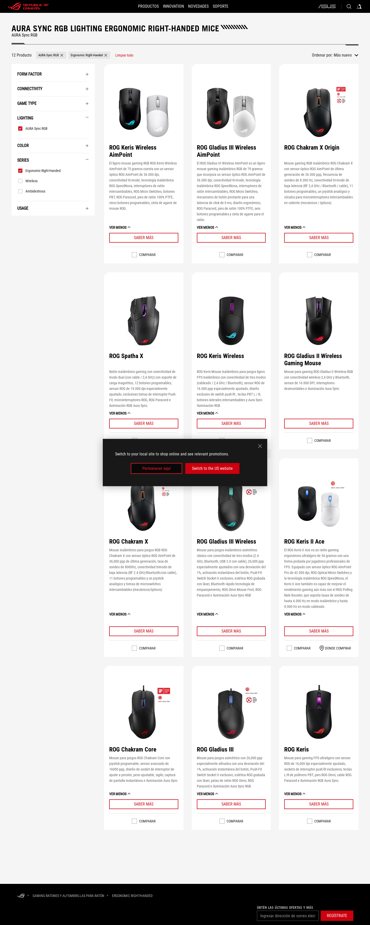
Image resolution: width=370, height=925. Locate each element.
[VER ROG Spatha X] (143, 320)
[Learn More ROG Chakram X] (143, 631)
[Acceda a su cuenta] (359, 6)
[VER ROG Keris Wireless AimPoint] (143, 112)
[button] (143, 6)
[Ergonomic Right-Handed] (132, 896)
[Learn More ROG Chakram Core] (143, 804)
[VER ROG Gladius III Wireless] (231, 506)
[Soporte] (225, 6)
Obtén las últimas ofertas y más (285, 907)
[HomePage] (21, 896)
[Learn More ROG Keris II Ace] (318, 631)
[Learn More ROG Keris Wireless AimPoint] (143, 238)
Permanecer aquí (156, 468)
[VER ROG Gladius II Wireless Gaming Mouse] (318, 320)
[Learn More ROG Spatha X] (143, 423)
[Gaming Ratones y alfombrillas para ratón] (68, 896)
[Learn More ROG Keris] (318, 804)
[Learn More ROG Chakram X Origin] (318, 238)
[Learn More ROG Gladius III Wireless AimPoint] (231, 238)
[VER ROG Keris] (318, 714)
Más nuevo (343, 55)
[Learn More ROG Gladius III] (231, 804)
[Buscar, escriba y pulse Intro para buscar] (349, 6)
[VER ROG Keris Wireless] (231, 320)
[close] (260, 446)
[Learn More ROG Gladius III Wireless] (231, 631)
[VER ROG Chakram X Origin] (318, 112)
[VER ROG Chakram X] (143, 506)
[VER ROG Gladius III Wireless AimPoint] (231, 112)
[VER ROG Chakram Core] (143, 714)
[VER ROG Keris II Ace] (318, 506)
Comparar (147, 255)
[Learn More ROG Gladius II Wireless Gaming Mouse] (318, 423)
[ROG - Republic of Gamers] (28, 6)
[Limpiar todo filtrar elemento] (124, 55)
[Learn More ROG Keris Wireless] (231, 423)
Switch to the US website (212, 468)
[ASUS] (327, 6)
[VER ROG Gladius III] (231, 714)
